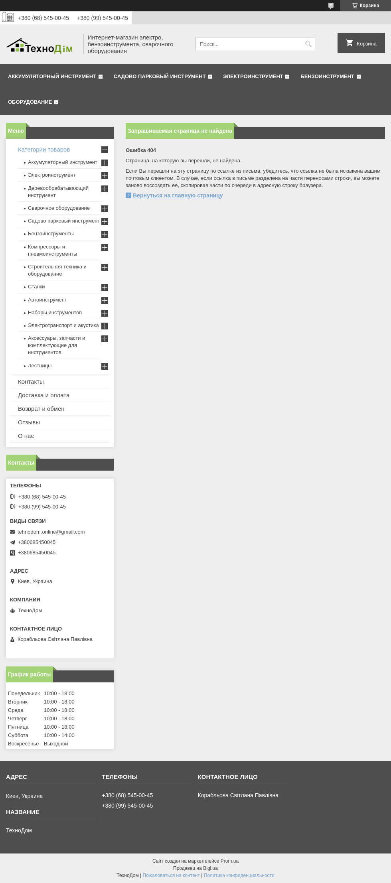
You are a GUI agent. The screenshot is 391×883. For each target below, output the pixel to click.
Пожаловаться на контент (171, 875)
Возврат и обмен (41, 408)
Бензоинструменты (51, 234)
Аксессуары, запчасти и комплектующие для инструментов (56, 345)
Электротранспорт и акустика (63, 325)
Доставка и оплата (43, 395)
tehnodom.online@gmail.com (51, 532)
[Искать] (308, 44)
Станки (36, 287)
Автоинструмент (47, 300)
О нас (26, 435)
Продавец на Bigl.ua (195, 868)
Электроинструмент (253, 76)
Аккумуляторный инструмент (52, 76)
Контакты (31, 381)
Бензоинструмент (327, 76)
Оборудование (30, 102)
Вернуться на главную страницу (178, 195)
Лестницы (39, 366)
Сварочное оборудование (59, 208)
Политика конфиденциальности (239, 875)
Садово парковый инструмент (160, 76)
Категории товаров (44, 149)
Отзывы (29, 422)
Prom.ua (230, 861)
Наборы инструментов (55, 312)
